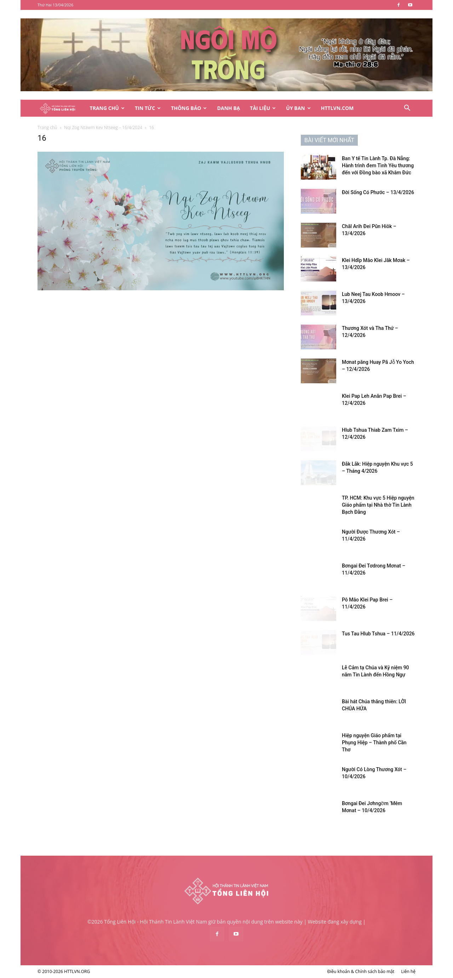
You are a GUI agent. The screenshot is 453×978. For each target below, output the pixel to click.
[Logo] (61, 108)
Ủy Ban (298, 108)
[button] (406, 108)
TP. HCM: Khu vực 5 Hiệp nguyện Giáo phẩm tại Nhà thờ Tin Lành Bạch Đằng (378, 505)
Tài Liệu (263, 108)
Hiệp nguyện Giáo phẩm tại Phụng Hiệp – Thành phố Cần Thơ (374, 742)
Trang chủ (47, 127)
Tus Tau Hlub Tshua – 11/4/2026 (378, 633)
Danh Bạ (228, 108)
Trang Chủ (107, 108)
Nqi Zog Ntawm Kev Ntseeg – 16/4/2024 (103, 127)
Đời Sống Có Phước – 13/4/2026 (378, 192)
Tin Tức (148, 108)
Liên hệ (408, 971)
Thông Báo (189, 108)
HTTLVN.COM (337, 108)
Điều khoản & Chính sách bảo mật (361, 971)
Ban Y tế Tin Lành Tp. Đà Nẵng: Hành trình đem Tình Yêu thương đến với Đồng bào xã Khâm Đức (378, 165)
